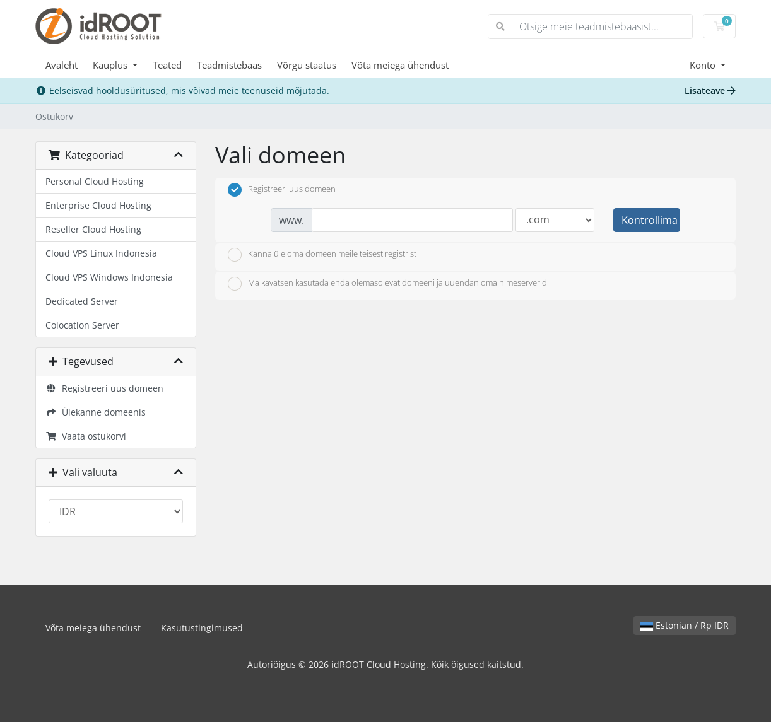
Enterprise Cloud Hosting (98, 205)
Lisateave (710, 90)
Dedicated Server (81, 301)
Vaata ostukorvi (85, 436)
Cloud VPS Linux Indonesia (101, 253)
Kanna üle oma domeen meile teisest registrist (322, 255)
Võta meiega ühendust (400, 65)
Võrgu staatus (306, 65)
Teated (167, 65)
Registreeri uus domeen (104, 388)
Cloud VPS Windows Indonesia (109, 277)
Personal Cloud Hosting (94, 181)
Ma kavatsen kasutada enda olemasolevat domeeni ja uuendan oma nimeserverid (387, 284)
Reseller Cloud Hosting (93, 229)
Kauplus (111, 65)
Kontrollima (649, 220)
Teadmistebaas (229, 65)
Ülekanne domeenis (95, 412)
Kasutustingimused (202, 628)
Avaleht (61, 65)
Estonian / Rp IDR (684, 625)
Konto (704, 65)
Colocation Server (82, 325)
